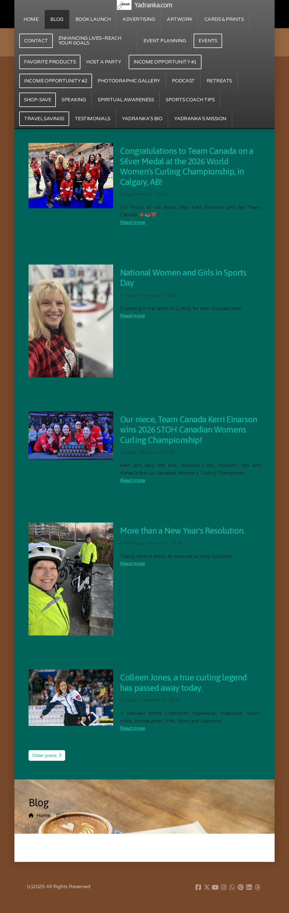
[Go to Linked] (249, 887)
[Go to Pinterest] (241, 887)
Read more (132, 222)
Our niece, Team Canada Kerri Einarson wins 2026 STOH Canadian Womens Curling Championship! (188, 429)
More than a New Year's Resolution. (182, 530)
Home (43, 815)
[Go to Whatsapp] (232, 887)
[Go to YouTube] (215, 887)
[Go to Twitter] (207, 887)
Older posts (47, 755)
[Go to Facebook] (198, 887)
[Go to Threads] (257, 887)
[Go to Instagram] (224, 887)
